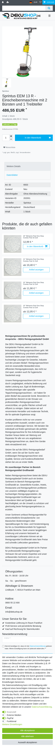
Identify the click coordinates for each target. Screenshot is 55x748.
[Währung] (35, 2)
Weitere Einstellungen (12, 724)
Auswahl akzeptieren (27, 742)
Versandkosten (25, 152)
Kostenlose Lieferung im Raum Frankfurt (23, 623)
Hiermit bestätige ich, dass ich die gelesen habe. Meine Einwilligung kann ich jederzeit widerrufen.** (28, 647)
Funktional (11, 721)
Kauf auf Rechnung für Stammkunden (22, 629)
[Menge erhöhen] (11, 136)
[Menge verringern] (11, 139)
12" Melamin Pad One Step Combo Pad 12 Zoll (33, 283)
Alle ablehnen (27, 736)
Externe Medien (14, 715)
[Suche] (49, 8)
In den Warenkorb (38, 137)
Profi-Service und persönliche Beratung (23, 626)
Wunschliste (9, 147)
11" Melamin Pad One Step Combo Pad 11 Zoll (33, 260)
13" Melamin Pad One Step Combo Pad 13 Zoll (33, 306)
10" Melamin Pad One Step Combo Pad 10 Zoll (33, 237)
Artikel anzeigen (36, 269)
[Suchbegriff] (23, 8)
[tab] (27, 166)
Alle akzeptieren (27, 730)
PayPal (10, 718)
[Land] (31, 2)
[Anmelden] (3, 2)
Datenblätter (12, 175)
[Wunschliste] (40, 2)
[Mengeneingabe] (5, 138)
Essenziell (11, 712)
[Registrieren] (8, 2)
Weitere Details (14, 166)
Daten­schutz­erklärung (42, 707)
